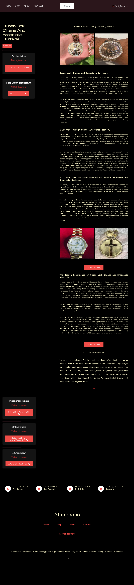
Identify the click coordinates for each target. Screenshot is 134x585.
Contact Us (17, 94)
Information (19, 411)
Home (7, 6)
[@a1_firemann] (120, 6)
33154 (94, 389)
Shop (16, 6)
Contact (37, 6)
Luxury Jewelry (18, 438)
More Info (93, 268)
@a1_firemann (19, 60)
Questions (17, 463)
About (26, 6)
